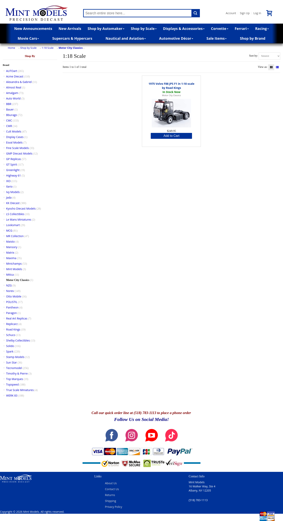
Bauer (10, 109)
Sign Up (245, 13)
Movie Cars (28, 38)
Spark (9, 351)
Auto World (13, 98)
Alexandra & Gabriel (19, 82)
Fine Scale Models (17, 148)
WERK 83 (11, 395)
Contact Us (112, 489)
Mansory (11, 247)
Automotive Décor (176, 38)
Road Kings (13, 329)
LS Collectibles (15, 214)
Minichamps (14, 263)
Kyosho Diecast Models (21, 208)
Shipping (110, 501)
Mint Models (14, 269)
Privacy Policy (113, 507)
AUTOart (11, 71)
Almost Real (13, 87)
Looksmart (13, 225)
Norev (10, 291)
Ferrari (242, 28)
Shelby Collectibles (18, 340)
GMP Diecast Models (19, 153)
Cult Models (13, 131)
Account (231, 13)
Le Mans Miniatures (18, 219)
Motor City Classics (71, 48)
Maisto (10, 241)
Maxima (11, 258)
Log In (257, 13)
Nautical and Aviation (126, 38)
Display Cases (15, 137)
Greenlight (12, 170)
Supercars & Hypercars (72, 38)
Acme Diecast (14, 76)
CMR (9, 126)
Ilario (9, 186)
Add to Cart (171, 135)
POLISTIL (11, 302)
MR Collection (15, 236)
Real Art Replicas (16, 318)
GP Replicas (13, 159)
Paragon (11, 313)
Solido (10, 346)
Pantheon (12, 307)
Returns (110, 495)
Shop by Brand (253, 38)
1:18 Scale (47, 48)
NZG (9, 285)
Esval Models (14, 142)
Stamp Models (15, 357)
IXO (8, 181)
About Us (111, 483)
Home (11, 48)
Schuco (10, 335)
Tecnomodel (14, 368)
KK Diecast (12, 203)
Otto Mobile (13, 296)
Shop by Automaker (106, 28)
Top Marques (14, 379)
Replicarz (12, 324)
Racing (262, 28)
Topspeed (12, 384)
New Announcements (33, 28)
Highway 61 (13, 175)
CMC (9, 120)
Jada (9, 197)
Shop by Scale (143, 28)
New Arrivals (70, 28)
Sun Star (11, 362)
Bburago (11, 115)
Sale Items (216, 38)
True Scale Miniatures (20, 390)
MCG (9, 230)
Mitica (10, 274)
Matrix (10, 252)
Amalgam (12, 93)
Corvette (219, 28)
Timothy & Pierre (17, 373)
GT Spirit (11, 164)
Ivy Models (13, 192)
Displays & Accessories (184, 28)
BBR (8, 104)
